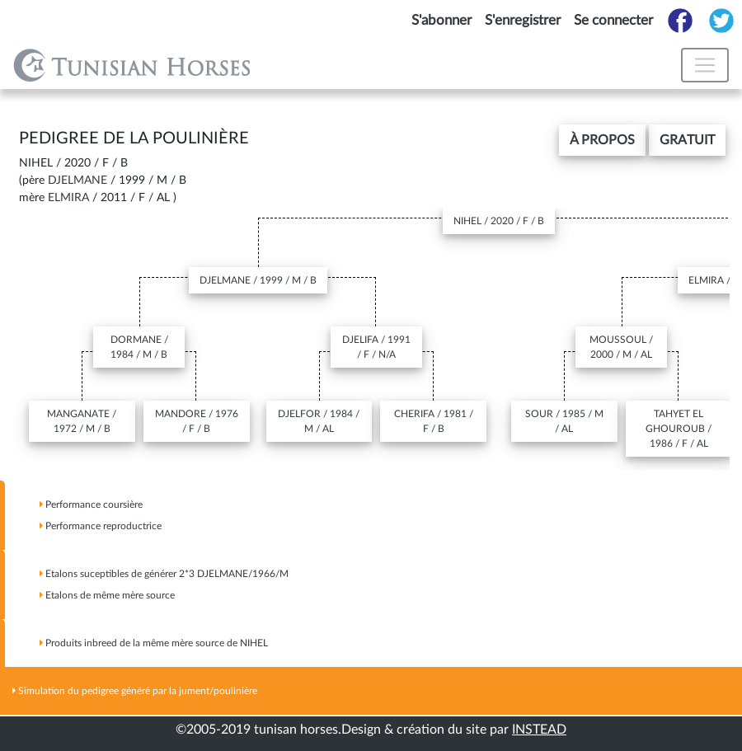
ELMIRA (68, 198)
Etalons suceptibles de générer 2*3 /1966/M (164, 574)
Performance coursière (91, 504)
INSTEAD (539, 729)
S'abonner (441, 20)
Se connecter (613, 20)
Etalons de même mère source (107, 595)
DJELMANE (77, 180)
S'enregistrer (523, 20)
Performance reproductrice (101, 526)
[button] (602, 140)
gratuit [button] (687, 140)
